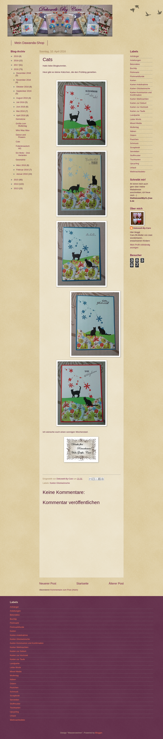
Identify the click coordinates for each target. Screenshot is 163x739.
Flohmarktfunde (137, 76)
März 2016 (21, 165)
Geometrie (20, 159)
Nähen (133, 131)
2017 (16, 65)
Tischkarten (135, 159)
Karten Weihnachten (139, 99)
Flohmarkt (134, 72)
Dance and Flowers (21, 136)
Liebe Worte (135, 119)
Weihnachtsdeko (137, 171)
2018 (16, 60)
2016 (16, 69)
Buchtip (133, 68)
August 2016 (22, 98)
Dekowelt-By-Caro (142, 228)
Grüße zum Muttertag (21, 124)
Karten (133, 80)
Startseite (82, 583)
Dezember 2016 (23, 73)
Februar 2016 (22, 169)
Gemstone (20, 119)
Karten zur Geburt (138, 103)
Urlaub (133, 167)
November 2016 (23, 80)
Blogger (98, 733)
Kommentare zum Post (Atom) (64, 590)
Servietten (134, 151)
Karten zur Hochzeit (139, 107)
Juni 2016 (21, 107)
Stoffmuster (135, 155)
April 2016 (21, 115)
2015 (16, 179)
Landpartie (135, 115)
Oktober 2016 (22, 87)
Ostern (133, 135)
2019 (16, 56)
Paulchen (134, 139)
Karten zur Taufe (137, 111)
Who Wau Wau (22, 130)
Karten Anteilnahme (139, 84)
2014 (16, 184)
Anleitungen (135, 60)
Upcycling (134, 163)
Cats (18, 141)
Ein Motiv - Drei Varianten (23, 154)
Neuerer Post (47, 583)
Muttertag (134, 127)
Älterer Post (116, 583)
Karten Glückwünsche (60, 483)
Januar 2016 (22, 174)
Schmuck (134, 143)
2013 (16, 188)
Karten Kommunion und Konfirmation (141, 93)
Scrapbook (135, 147)
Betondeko (135, 64)
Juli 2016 (20, 102)
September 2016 (23, 91)
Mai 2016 (20, 111)
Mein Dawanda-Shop (29, 43)
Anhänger (134, 56)
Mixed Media (136, 123)
